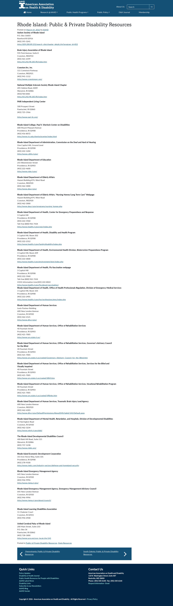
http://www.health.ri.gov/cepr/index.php (34, 226)
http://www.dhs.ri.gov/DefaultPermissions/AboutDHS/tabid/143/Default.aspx (51, 413)
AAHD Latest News (26, 581)
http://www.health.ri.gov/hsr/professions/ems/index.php (41, 299)
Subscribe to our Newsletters (30, 586)
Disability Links (25, 583)
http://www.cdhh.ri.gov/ (27, 153)
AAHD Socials (24, 591)
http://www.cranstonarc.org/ (29, 79)
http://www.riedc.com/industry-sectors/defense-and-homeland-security (48, 465)
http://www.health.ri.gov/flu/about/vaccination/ (38, 284)
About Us (120, 6)
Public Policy (102, 12)
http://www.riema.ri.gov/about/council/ (34, 500)
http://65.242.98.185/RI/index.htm (32, 61)
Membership (144, 12)
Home (27, 12)
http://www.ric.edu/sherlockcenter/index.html (37, 136)
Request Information (96, 583)
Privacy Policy (92, 599)
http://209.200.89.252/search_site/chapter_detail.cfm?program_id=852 (47, 44)
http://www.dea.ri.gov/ (27, 188)
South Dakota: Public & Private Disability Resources (105, 554)
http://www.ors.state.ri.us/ (28, 337)
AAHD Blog (23, 588)
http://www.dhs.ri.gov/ (27, 319)
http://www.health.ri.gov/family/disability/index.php (39, 244)
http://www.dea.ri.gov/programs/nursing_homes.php (39, 206)
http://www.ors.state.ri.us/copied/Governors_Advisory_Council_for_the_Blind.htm (52, 357)
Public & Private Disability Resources (41, 543)
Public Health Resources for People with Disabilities (39, 578)
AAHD (46, 29)
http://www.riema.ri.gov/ (28, 482)
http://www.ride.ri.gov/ (27, 171)
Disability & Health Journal (29, 575)
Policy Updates (25, 573)
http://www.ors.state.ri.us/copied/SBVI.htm (36, 378)
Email (107, 583)
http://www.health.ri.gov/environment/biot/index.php (40, 261)
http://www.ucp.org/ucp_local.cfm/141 (34, 538)
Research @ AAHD (48, 12)
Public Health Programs (77, 12)
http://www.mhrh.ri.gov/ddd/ (29, 430)
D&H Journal (124, 12)
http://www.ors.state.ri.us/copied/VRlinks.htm (37, 395)
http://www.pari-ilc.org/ (27, 117)
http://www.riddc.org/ (26, 447)
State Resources (65, 543)
